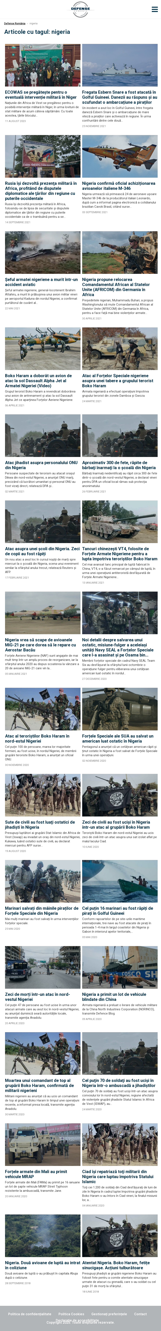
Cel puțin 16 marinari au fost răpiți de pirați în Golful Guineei (117, 911)
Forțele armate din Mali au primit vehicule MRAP (36, 1174)
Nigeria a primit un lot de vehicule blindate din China (114, 997)
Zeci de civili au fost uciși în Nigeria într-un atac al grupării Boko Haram (116, 825)
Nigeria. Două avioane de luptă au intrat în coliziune (42, 1265)
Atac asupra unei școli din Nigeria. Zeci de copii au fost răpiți (42, 551)
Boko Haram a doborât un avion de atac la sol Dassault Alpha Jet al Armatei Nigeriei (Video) (38, 380)
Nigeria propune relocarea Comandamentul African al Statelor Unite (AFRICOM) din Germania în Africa (116, 287)
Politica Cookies (71, 1314)
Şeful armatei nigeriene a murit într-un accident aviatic (41, 282)
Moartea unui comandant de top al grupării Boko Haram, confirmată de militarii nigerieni (39, 1085)
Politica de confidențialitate (29, 1314)
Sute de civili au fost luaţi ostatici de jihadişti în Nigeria (40, 825)
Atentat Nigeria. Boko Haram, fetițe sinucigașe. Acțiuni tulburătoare (116, 1265)
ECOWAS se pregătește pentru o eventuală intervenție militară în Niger (41, 95)
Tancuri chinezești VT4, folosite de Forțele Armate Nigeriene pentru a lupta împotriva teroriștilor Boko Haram (119, 553)
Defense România (14, 23)
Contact (140, 1314)
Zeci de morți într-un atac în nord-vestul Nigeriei (37, 997)
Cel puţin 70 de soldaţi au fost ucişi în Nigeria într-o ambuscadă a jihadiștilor (119, 1083)
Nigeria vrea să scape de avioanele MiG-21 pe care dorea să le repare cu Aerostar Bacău (40, 644)
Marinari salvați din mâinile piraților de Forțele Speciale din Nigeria (41, 911)
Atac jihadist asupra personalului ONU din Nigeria (41, 465)
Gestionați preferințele (109, 1314)
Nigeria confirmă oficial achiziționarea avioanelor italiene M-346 (118, 186)
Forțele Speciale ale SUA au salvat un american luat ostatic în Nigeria (117, 739)
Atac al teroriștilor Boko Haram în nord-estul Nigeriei (37, 739)
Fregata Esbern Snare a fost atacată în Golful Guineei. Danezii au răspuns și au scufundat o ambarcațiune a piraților (119, 97)
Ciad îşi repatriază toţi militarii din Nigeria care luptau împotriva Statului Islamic (117, 1176)
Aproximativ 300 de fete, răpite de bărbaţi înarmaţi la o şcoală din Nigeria (119, 465)
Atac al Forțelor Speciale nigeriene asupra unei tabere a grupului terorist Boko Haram (117, 380)
